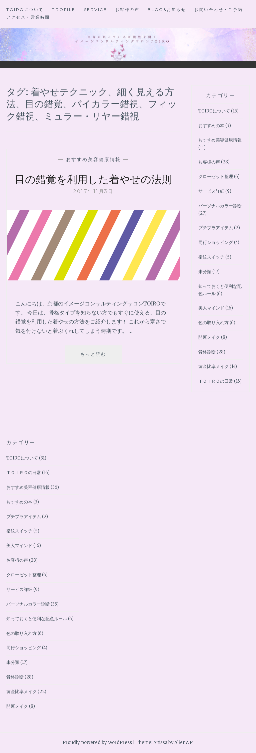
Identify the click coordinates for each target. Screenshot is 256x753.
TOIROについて (25, 9)
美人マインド (211, 308)
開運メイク (209, 337)
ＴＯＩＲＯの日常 (215, 381)
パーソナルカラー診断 (220, 206)
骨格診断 (207, 352)
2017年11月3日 (93, 207)
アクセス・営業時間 (28, 17)
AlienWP (183, 742)
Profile (64, 9)
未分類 (204, 272)
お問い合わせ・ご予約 (218, 9)
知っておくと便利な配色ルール (36, 619)
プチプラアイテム (215, 228)
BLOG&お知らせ (167, 9)
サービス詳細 (211, 191)
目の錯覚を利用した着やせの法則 (93, 186)
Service (95, 9)
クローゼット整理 (215, 176)
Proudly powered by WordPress (97, 742)
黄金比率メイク (213, 366)
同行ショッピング (215, 242)
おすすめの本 (211, 125)
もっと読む (95, 372)
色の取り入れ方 (213, 322)
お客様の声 (127, 9)
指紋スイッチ (211, 257)
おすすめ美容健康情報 (93, 159)
